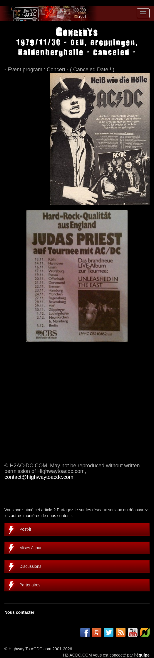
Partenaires (30, 585)
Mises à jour (30, 547)
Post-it (25, 529)
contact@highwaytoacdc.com (38, 477)
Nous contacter (19, 612)
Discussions (30, 566)
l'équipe (142, 655)
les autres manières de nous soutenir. (38, 515)
